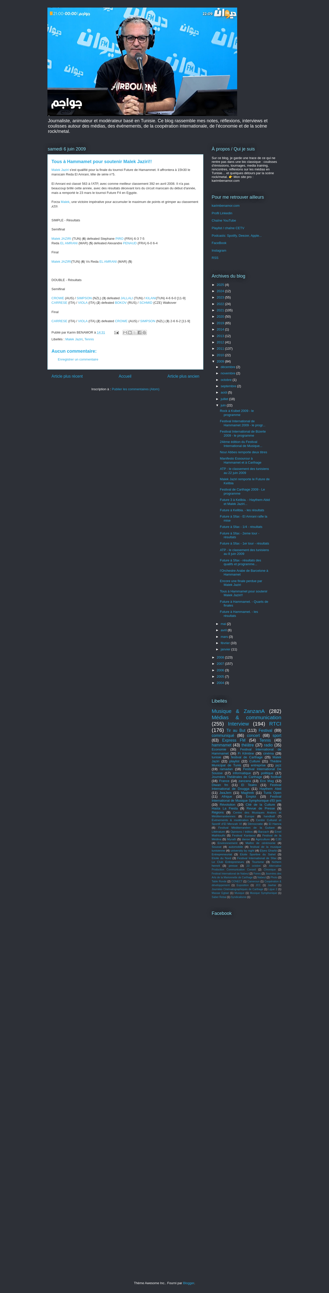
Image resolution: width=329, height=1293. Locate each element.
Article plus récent (67, 376)
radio (268, 745)
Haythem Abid (270, 789)
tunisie (216, 757)
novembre (228, 373)
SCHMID (146, 303)
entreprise (258, 765)
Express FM (234, 740)
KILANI (151, 298)
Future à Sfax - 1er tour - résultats (244, 543)
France (224, 781)
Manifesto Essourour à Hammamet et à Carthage (240, 460)
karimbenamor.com (226, 205)
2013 (221, 336)
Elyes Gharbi (268, 850)
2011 (221, 348)
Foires (257, 873)
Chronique (270, 869)
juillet (225, 399)
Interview (238, 724)
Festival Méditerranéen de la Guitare (246, 827)
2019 (221, 323)
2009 (221, 361)
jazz (278, 765)
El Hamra (275, 823)
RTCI (275, 724)
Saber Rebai (219, 897)
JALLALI (127, 298)
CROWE (57, 298)
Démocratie (255, 823)
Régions (218, 812)
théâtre (247, 745)
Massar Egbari (220, 893)
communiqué (223, 735)
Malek (65, 202)
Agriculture (263, 839)
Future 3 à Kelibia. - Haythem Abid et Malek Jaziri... (245, 502)
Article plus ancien (183, 376)
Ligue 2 (272, 889)
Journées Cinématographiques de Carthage (237, 889)
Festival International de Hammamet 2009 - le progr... (242, 423)
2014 (221, 329)
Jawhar (272, 885)
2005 (221, 676)
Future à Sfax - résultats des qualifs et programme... (240, 562)
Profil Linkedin (222, 213)
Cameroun (253, 881)
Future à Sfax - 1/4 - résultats (241, 527)
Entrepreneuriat (222, 854)
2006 (221, 670)
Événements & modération (230, 820)
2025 (221, 285)
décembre (228, 367)
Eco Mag (267, 781)
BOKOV (121, 303)
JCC (258, 885)
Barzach (263, 831)
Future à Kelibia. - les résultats (242, 510)
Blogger (188, 1283)
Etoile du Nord (221, 858)
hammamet (221, 745)
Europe (249, 816)
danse (246, 839)
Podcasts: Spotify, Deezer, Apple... (237, 235)
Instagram (219, 250)
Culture (255, 761)
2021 (221, 310)
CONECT (236, 881)
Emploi (251, 796)
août (224, 392)
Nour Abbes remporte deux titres (243, 452)
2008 (221, 657)
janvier (226, 649)
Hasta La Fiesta (225, 808)
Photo (273, 877)
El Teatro (249, 785)
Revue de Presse (261, 808)
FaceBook (219, 243)
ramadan (226, 769)
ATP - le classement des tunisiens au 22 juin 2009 (244, 471)
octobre (227, 380)
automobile (236, 846)
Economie (219, 749)
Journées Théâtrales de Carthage (237, 777)
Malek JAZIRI (61, 261)
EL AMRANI (69, 243)
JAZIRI (66, 238)
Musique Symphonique (263, 893)
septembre (229, 386)
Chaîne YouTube (224, 220)
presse (233, 865)
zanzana (245, 781)
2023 (221, 297)
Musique (239, 893)
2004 (221, 683)
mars (225, 637)
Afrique (227, 796)
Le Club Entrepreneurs (228, 861)
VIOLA (83, 303)
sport (276, 735)
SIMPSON (84, 298)
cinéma (268, 753)
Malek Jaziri (60, 170)
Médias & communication (246, 717)
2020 (221, 316)
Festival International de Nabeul (230, 873)
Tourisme (258, 861)
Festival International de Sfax (257, 858)
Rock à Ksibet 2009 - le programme (237, 413)
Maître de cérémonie (260, 843)
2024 (221, 291)
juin (224, 405)
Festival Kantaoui (244, 835)
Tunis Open (272, 793)
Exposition (243, 885)
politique (267, 773)
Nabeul (261, 877)
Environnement (227, 843)
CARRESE (59, 303)
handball (269, 816)
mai (224, 624)
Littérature (218, 831)
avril (224, 630)
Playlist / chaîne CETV (228, 228)
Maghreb (247, 793)
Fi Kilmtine (246, 753)
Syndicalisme (238, 897)
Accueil (125, 376)
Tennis (89, 339)
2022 (221, 304)
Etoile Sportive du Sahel (258, 854)
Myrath (231, 839)
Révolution (227, 804)
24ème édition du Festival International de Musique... (241, 444)
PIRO (120, 238)
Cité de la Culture (260, 804)
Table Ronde (219, 881)
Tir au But (235, 730)
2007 (221, 664)
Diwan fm (220, 785)
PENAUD (130, 243)
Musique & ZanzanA (238, 711)
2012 (221, 342)
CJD (278, 839)
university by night (242, 850)
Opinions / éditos (242, 831)
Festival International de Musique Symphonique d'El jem (246, 798)
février (226, 643)
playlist (234, 761)
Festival (265, 730)
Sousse (217, 846)
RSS (215, 258)
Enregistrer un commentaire (78, 359)
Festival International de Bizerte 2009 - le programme (243, 433)
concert (253, 735)
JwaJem (226, 793)
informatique (242, 773)
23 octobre (253, 865)
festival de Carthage (247, 757)
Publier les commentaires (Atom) (135, 389)
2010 (221, 355)
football (276, 777)
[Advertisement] (246, 1011)
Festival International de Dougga (246, 787)
